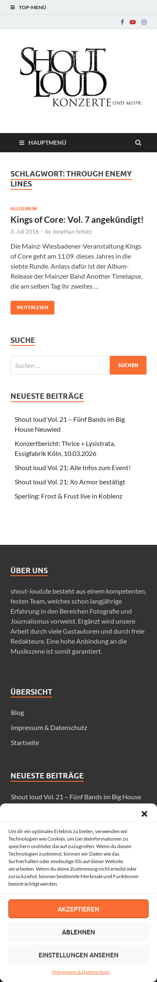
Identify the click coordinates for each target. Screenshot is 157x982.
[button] (144, 814)
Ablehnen (78, 932)
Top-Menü (32, 7)
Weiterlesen (29, 305)
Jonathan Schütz (72, 231)
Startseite (25, 742)
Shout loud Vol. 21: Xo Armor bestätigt (70, 482)
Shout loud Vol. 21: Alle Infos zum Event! (73, 467)
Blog (17, 712)
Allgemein (23, 209)
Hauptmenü (47, 142)
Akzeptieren (78, 909)
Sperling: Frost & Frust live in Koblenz (68, 496)
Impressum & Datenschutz (81, 972)
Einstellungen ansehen (78, 955)
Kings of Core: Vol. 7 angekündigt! (77, 219)
